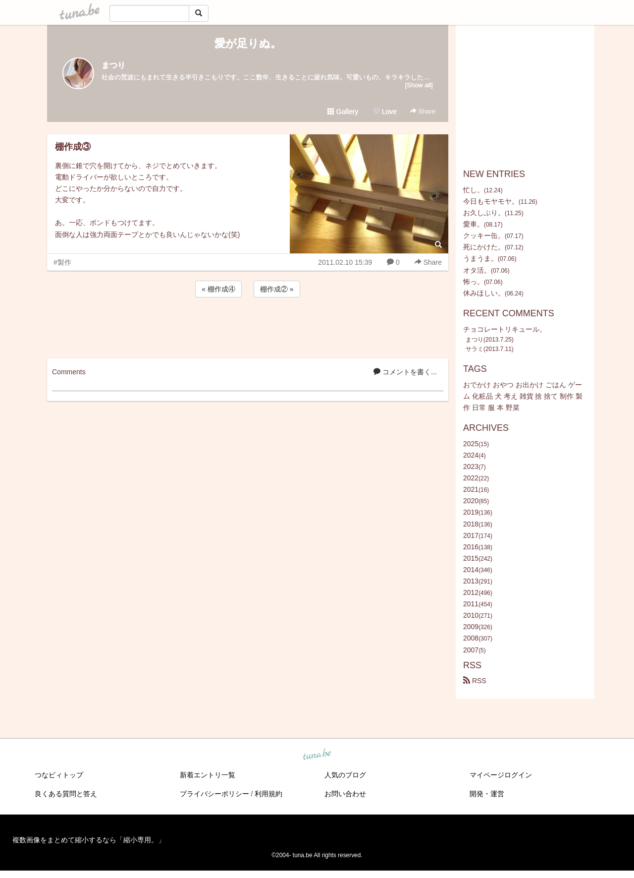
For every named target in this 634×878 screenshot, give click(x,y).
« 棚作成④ (218, 289)
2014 (470, 570)
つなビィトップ (59, 775)
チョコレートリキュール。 (504, 329)
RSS (474, 681)
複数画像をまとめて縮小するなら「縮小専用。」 (88, 840)
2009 (470, 627)
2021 (470, 489)
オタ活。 (477, 270)
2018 (470, 524)
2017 (470, 535)
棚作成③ (73, 147)
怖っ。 (473, 282)
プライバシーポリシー (214, 794)
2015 (470, 558)
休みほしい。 (484, 293)
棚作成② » (277, 289)
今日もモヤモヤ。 (491, 201)
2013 (470, 581)
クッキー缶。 (484, 235)
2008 (470, 638)
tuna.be (316, 754)
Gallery (342, 112)
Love (385, 112)
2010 (470, 615)
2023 (470, 466)
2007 (470, 650)
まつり (113, 65)
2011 (470, 604)
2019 (470, 512)
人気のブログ (345, 775)
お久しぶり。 (484, 213)
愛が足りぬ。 (247, 43)
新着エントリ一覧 (207, 775)
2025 (470, 444)
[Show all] (419, 85)
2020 (470, 501)
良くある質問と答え (66, 794)
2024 (470, 455)
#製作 (62, 262)
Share (422, 111)
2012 (470, 592)
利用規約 (268, 794)
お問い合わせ (345, 794)
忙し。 (473, 190)
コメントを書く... (405, 372)
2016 (470, 547)
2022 (470, 478)
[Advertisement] (247, 326)
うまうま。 (480, 258)
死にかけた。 (484, 247)
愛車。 (473, 224)
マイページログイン (501, 775)
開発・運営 (487, 794)
